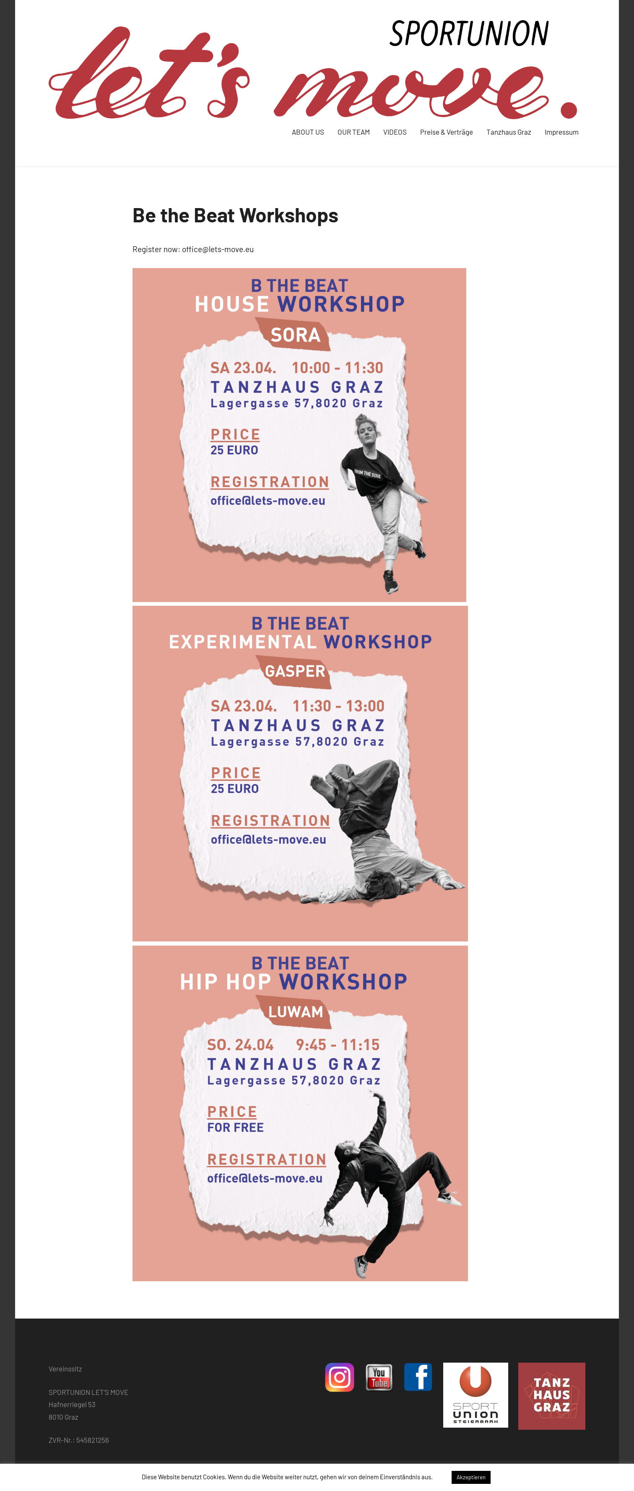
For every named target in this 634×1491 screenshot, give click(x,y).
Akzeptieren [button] (471, 1477)
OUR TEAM (354, 132)
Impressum (562, 132)
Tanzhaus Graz (508, 132)
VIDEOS (395, 132)
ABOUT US (308, 132)
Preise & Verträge (446, 132)
